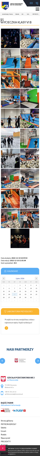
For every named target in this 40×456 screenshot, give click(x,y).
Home (11, 14)
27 (9, 297)
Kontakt (4, 445)
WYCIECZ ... (34, 14)
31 (31, 297)
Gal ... (27, 14)
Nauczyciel (5, 438)
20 (9, 294)
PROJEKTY (6, 441)
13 (9, 291)
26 (3, 297)
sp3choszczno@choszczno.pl (31, 3)
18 (36, 291)
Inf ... (21, 14)
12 (3, 291)
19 (3, 294)
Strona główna (7, 420)
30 (25, 297)
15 (20, 291)
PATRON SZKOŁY (8, 424)
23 (25, 294)
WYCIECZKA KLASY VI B (16, 22)
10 (31, 288)
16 (25, 291)
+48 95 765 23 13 (37, 3)
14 (14, 291)
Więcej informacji (6, 328)
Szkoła (16, 14)
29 (20, 297)
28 (14, 297)
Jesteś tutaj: (5, 14)
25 (36, 294)
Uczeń (3, 431)
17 (31, 291)
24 (31, 294)
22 (20, 294)
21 (14, 294)
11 (36, 288)
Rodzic (4, 434)
